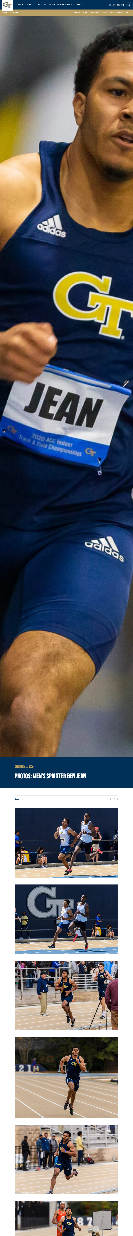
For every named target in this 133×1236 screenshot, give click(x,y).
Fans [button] (39, 6)
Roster (85, 15)
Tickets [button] (30, 6)
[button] (128, 5)
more (127, 15)
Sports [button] (20, 6)
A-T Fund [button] (55, 6)
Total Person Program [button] (67, 6)
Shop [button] (48, 6)
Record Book (94, 15)
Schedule (76, 15)
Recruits (119, 15)
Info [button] (81, 6)
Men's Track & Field (10, 14)
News (104, 15)
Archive (111, 15)
